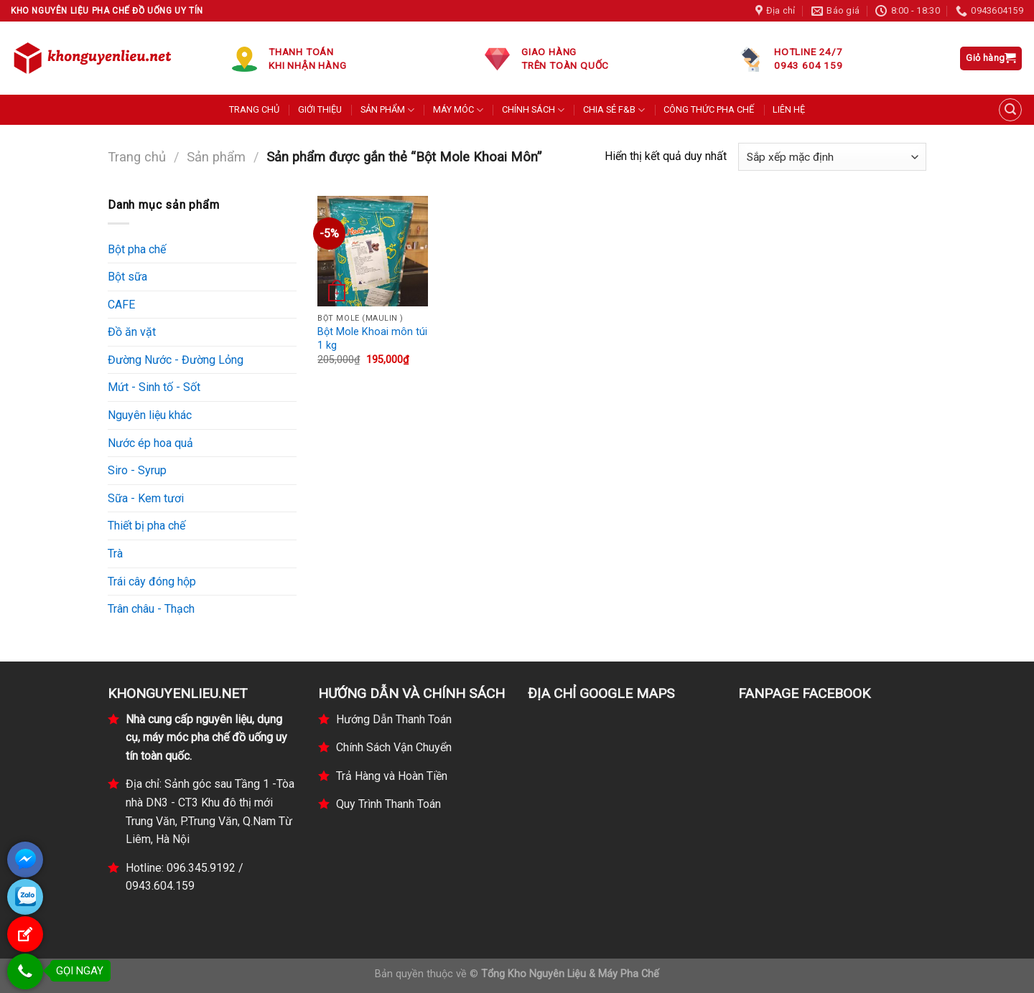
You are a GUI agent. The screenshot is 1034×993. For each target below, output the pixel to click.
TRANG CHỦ (254, 109)
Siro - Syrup (137, 470)
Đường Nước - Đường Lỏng (175, 360)
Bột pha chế (137, 249)
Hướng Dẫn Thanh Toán (394, 719)
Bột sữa (127, 276)
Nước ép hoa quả (150, 443)
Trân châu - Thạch (151, 609)
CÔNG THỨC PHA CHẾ (708, 109)
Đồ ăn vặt (132, 332)
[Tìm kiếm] (1010, 109)
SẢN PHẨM (387, 110)
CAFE (121, 304)
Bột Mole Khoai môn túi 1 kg (372, 339)
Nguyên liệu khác (150, 415)
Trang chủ (137, 156)
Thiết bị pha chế (146, 525)
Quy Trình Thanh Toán (388, 804)
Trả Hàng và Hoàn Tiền (391, 776)
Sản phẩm (216, 156)
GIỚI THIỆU (320, 109)
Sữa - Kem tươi (146, 498)
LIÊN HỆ (789, 109)
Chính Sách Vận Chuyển (394, 747)
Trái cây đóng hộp (152, 581)
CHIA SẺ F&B (614, 110)
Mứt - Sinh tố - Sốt (154, 387)
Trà (115, 553)
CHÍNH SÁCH (533, 110)
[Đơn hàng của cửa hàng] (832, 157)
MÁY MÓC (458, 110)
